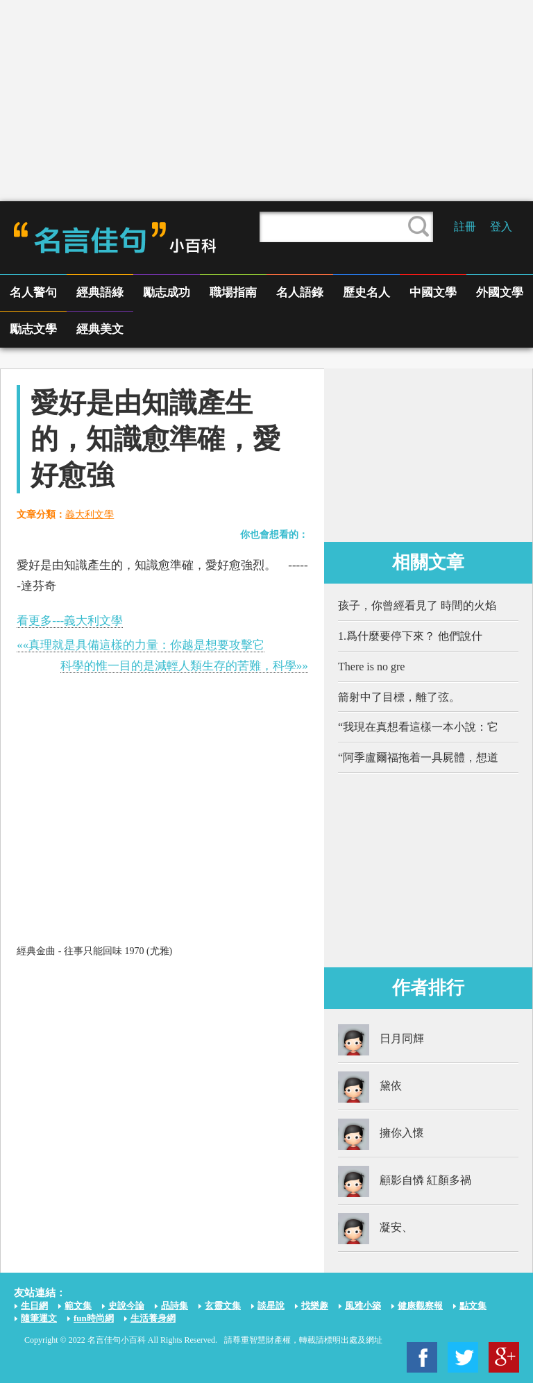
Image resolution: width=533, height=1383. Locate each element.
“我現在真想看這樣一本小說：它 (418, 727)
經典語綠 (100, 292)
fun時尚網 (94, 1318)
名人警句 (33, 292)
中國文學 (433, 292)
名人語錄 (299, 292)
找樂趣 (314, 1305)
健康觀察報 (420, 1305)
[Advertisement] (266, 100)
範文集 (78, 1305)
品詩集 (174, 1305)
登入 (501, 226)
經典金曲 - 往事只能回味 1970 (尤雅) (94, 951)
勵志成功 (166, 292)
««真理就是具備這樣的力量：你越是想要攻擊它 (140, 645)
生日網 (34, 1305)
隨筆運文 (39, 1318)
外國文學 (499, 292)
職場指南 (233, 292)
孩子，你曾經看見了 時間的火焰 (417, 605)
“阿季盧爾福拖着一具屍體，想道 (418, 757)
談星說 (271, 1305)
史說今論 (126, 1305)
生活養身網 (153, 1318)
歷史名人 (366, 292)
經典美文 (100, 329)
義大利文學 (89, 514)
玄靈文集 (223, 1305)
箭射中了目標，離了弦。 (399, 697)
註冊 (465, 226)
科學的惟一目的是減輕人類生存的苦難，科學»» (184, 665)
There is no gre (371, 666)
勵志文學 (33, 329)
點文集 (473, 1305)
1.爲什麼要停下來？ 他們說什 (410, 636)
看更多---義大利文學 (70, 620)
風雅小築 (363, 1305)
